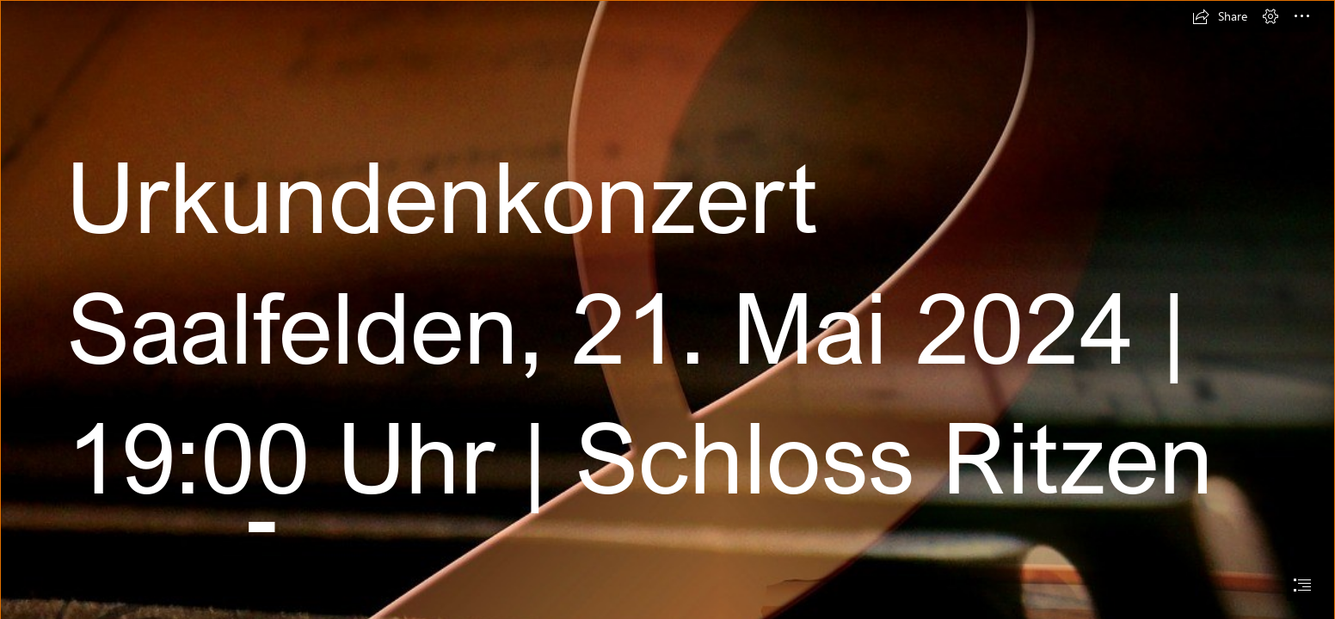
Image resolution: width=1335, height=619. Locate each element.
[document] (667, 309)
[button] (1219, 16)
